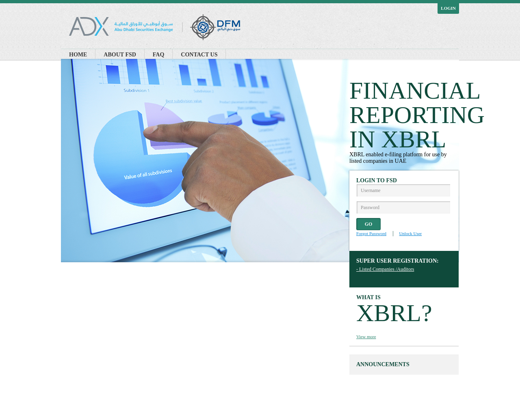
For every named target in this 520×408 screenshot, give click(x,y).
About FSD (120, 55)
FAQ (159, 55)
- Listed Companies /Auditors (385, 269)
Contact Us (199, 55)
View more (366, 336)
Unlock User (410, 233)
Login (448, 8)
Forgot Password (371, 233)
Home (78, 55)
